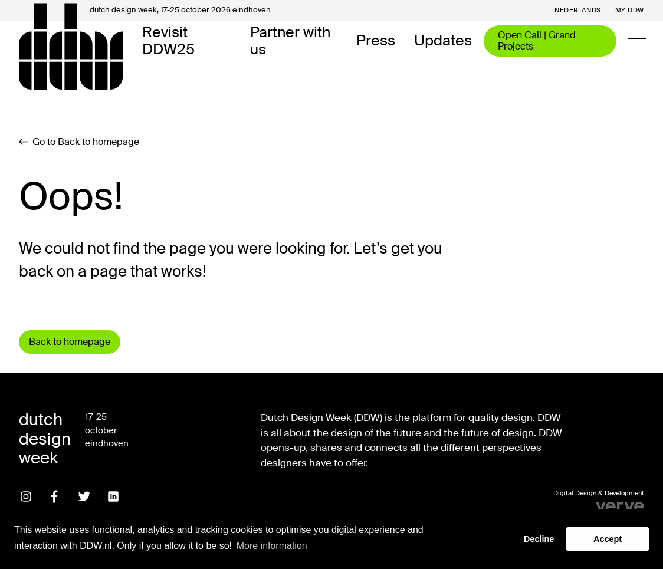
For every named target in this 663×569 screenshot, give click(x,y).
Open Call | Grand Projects (537, 40)
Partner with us (290, 41)
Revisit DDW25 (168, 41)
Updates (443, 41)
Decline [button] (539, 539)
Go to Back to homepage (79, 142)
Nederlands (577, 10)
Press (375, 41)
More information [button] (272, 546)
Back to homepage (69, 342)
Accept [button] (607, 539)
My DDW (629, 10)
